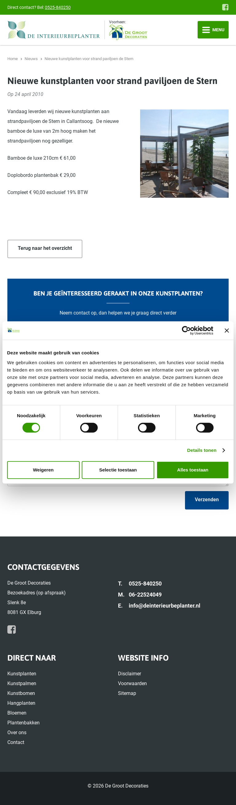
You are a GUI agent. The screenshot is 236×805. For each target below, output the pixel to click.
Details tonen (201, 450)
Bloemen (16, 713)
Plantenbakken (23, 723)
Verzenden (207, 499)
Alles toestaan (192, 469)
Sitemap (127, 693)
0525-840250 (58, 7)
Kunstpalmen (21, 683)
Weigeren (43, 469)
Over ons (16, 732)
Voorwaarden (132, 683)
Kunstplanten (21, 674)
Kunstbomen (21, 693)
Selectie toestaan (118, 469)
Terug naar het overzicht (45, 248)
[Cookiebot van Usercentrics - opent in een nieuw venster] (186, 330)
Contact (15, 742)
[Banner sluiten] (227, 330)
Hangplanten (21, 703)
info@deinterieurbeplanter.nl (164, 605)
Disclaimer (129, 674)
